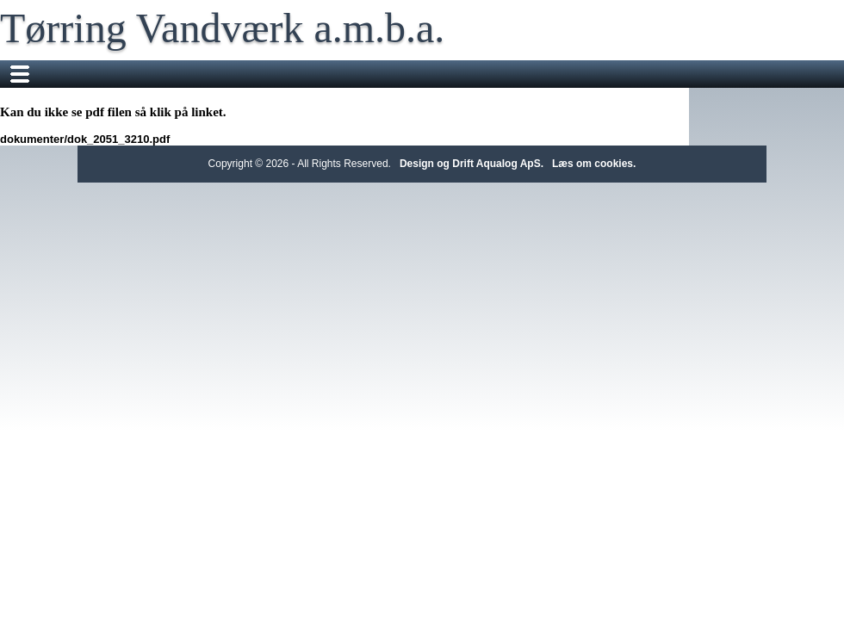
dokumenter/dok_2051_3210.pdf (85, 139)
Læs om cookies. (594, 164)
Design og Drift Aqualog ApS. (471, 164)
